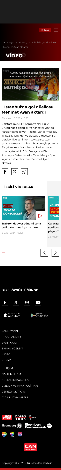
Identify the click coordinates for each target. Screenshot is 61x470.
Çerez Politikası (14, 391)
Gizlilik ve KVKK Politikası (20, 385)
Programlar (11, 336)
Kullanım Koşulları (16, 379)
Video (23, 42)
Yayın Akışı (9, 342)
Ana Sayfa (10, 42)
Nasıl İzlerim (11, 374)
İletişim (7, 368)
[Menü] (56, 30)
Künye (6, 360)
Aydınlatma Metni (15, 397)
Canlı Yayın (10, 330)
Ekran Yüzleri (12, 348)
